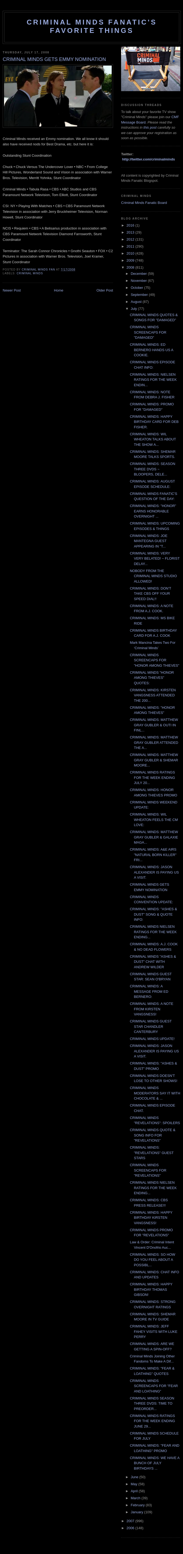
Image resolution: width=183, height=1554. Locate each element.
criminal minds (30, 273)
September (140, 295)
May (134, 1484)
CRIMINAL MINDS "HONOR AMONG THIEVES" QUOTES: (152, 677)
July (134, 309)
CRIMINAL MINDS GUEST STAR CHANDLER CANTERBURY (150, 1026)
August (137, 302)
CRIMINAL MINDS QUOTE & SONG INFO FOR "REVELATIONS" (152, 1135)
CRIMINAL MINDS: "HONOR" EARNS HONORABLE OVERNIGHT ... (153, 511)
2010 (130, 253)
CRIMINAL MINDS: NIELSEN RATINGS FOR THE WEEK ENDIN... (153, 379)
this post (149, 127)
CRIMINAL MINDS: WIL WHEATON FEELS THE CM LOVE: (154, 819)
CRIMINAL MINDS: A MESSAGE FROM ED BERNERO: (149, 991)
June (135, 1477)
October (137, 288)
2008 (130, 267)
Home (59, 290)
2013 (130, 232)
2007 (130, 1521)
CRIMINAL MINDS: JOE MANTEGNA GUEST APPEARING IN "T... (148, 541)
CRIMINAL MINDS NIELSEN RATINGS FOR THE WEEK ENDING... (153, 932)
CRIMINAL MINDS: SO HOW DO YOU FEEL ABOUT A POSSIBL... (152, 1259)
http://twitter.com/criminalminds (148, 159)
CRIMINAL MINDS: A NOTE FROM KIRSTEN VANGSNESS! (151, 1009)
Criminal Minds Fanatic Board (144, 203)
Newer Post (12, 290)
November (139, 281)
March (136, 1498)
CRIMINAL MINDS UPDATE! (152, 1039)
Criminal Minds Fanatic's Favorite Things (92, 26)
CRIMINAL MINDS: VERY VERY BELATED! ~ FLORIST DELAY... (155, 558)
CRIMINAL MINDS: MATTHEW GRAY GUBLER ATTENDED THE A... (154, 742)
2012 (130, 239)
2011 (130, 246)
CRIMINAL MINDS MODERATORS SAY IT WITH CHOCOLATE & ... (155, 1093)
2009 (130, 260)
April (135, 1491)
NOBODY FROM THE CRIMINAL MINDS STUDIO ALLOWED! (153, 576)
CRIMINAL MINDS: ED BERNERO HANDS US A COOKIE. (151, 350)
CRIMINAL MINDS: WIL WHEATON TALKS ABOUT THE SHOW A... (153, 439)
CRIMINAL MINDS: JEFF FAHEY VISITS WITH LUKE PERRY (153, 1331)
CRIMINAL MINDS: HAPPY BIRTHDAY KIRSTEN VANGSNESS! (151, 1217)
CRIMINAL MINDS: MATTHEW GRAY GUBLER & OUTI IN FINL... (154, 725)
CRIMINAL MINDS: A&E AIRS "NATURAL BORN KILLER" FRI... (153, 854)
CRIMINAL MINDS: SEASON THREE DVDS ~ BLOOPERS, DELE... (152, 469)
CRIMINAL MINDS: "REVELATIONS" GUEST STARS (151, 1152)
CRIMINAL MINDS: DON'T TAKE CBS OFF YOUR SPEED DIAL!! (150, 593)
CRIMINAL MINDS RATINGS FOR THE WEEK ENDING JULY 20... (152, 777)
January (137, 1512)
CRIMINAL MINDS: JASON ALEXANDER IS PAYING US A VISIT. (154, 872)
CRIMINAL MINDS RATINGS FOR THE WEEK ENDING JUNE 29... (152, 1421)
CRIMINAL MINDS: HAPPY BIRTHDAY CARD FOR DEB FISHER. (154, 422)
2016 (130, 225)
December (139, 274)
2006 (130, 1528)
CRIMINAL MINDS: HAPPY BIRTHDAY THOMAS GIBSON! (151, 1289)
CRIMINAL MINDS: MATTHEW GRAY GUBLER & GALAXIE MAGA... (154, 837)
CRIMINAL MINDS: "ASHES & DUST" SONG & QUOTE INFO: (153, 914)
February (138, 1505)
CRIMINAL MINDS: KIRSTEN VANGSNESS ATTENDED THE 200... (153, 695)
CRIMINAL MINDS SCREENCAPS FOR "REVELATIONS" (148, 1170)
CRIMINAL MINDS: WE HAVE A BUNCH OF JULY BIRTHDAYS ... (154, 1463)
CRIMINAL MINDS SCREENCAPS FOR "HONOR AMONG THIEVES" (154, 660)
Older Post (105, 290)
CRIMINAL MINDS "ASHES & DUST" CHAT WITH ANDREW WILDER (153, 961)
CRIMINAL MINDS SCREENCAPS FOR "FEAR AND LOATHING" (154, 1386)
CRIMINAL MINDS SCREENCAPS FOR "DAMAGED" (148, 332)
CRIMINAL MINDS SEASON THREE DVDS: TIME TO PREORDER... (152, 1403)
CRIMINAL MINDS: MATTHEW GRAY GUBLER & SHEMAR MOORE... (154, 760)
